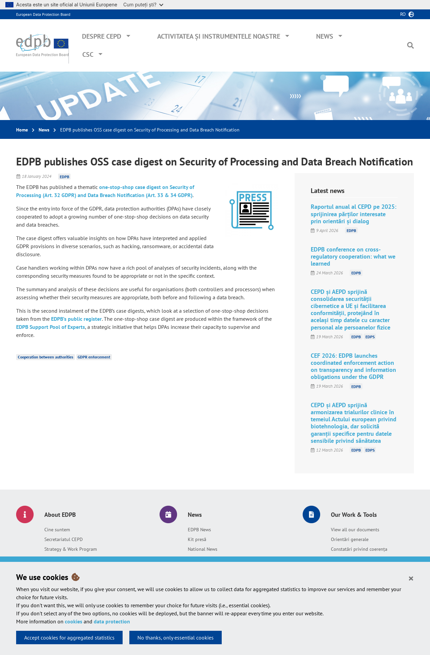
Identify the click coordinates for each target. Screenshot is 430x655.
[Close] (411, 578)
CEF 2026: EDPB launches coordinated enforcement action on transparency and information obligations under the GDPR (353, 366)
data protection (112, 621)
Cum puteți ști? (143, 4)
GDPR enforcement (94, 356)
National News (202, 549)
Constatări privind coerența (359, 549)
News (324, 36)
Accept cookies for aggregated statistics (69, 637)
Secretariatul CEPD (63, 539)
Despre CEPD (101, 36)
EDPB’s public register (76, 318)
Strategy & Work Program (70, 549)
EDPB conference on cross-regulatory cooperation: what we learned (353, 256)
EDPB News (199, 530)
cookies (73, 621)
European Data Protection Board (43, 14)
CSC (87, 54)
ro (403, 14)
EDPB (64, 176)
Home (22, 130)
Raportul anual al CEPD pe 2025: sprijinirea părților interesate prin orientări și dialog (353, 214)
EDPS (370, 336)
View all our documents (355, 530)
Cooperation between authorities (45, 356)
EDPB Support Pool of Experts (50, 326)
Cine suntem (57, 530)
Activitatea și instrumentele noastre (218, 36)
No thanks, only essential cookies (175, 637)
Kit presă (197, 539)
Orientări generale (350, 539)
